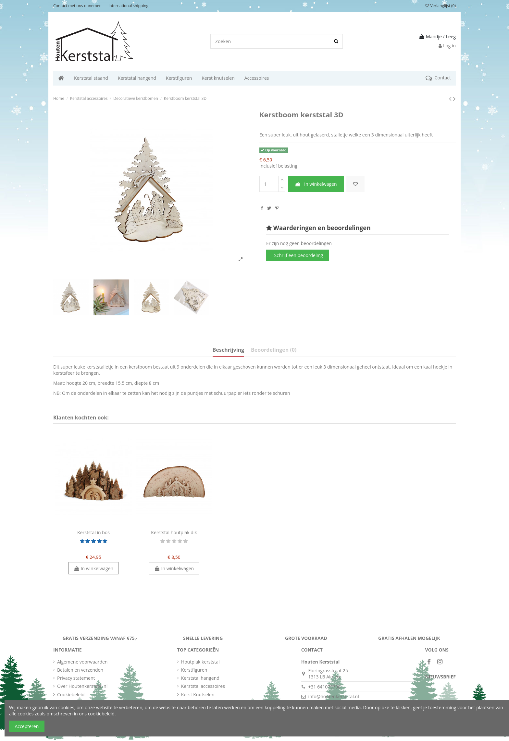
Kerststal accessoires (203, 686)
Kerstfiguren (194, 670)
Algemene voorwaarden (82, 662)
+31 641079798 (324, 687)
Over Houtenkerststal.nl (82, 686)
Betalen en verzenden (80, 670)
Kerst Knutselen (198, 694)
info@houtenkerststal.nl (333, 696)
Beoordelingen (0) (273, 350)
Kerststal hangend (200, 678)
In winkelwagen (316, 184)
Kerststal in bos (93, 532)
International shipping (128, 5)
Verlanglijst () (440, 5)
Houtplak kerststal (200, 662)
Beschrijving (228, 350)
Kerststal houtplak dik (174, 532)
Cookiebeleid (70, 694)
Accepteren (27, 726)
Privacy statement (76, 678)
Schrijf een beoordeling (298, 255)
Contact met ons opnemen (78, 5)
